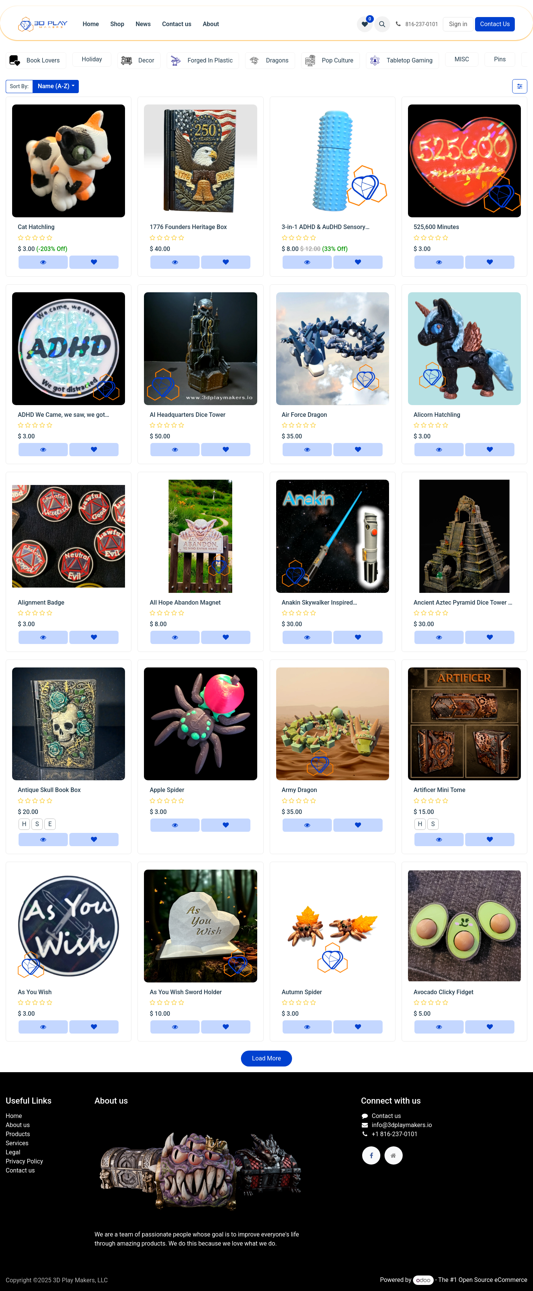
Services (17, 1143)
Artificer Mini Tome (440, 790)
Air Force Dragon (304, 414)
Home (14, 1115)
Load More (266, 1058)
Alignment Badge (41, 602)
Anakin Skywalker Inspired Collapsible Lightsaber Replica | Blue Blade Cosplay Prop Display (331, 603)
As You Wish (35, 992)
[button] (382, 24)
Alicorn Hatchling (437, 414)
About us (18, 1125)
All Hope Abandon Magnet (185, 602)
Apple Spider (167, 790)
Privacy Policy (24, 1161)
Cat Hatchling (36, 227)
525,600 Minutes (436, 227)
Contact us (20, 1170)
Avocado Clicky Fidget (444, 992)
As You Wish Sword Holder (186, 992)
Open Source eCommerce (492, 1280)
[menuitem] (91, 24)
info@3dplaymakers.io (402, 1125)
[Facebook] (371, 1155)
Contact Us (495, 24)
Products (18, 1134)
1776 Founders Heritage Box (188, 227)
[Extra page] (394, 1155)
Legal (13, 1152)
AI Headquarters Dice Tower (187, 414)
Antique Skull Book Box (49, 790)
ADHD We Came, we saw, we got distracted (61, 415)
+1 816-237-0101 (395, 1134)
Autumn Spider (302, 992)
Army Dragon (299, 790)
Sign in (458, 24)
